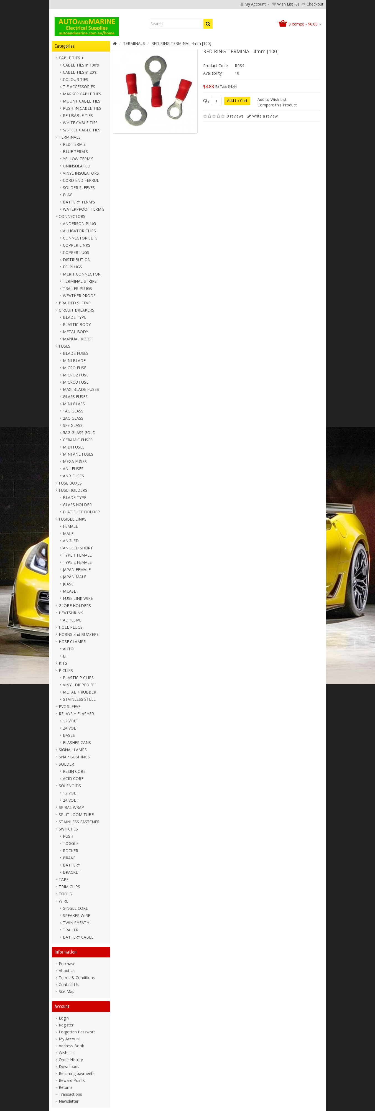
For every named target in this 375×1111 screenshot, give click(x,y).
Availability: (213, 73)
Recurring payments (77, 1073)
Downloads (69, 1066)
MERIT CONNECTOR (81, 274)
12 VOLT (70, 720)
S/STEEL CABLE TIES (81, 129)
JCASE (68, 584)
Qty (206, 100)
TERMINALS (70, 137)
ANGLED (71, 540)
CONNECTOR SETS (80, 238)
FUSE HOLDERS (73, 490)
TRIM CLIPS (69, 886)
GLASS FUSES (75, 396)
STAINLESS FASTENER (79, 821)
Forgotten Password (77, 1031)
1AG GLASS (73, 411)
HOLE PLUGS (71, 627)
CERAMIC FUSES (78, 439)
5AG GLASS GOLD (79, 432)
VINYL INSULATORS (81, 173)
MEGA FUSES (75, 461)
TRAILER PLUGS (77, 288)
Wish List (67, 1052)
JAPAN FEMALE (77, 569)
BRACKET (71, 872)
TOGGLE (70, 843)
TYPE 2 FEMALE (77, 562)
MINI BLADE (74, 360)
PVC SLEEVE (69, 706)
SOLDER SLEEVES (79, 187)
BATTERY (71, 865)
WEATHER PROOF (79, 295)
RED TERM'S (74, 144)
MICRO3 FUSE (75, 382)
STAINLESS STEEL (79, 699)
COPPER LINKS (76, 245)
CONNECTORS (72, 216)
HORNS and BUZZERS (79, 634)
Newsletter (68, 1101)
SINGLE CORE (75, 908)
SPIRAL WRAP (71, 807)
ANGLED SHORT (78, 548)
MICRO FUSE (74, 367)
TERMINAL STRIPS (80, 281)
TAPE (63, 879)
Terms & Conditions (77, 977)
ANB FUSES (73, 475)
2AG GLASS (73, 418)
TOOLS (65, 893)
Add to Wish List (272, 99)
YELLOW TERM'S (78, 158)
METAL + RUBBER (79, 692)
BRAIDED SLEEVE (74, 302)
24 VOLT (70, 728)
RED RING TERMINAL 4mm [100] (181, 43)
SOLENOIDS (70, 785)
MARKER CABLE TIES (82, 93)
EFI (65, 656)
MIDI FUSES (74, 447)
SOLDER (66, 764)
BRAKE (69, 857)
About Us (67, 970)
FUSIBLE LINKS (72, 519)
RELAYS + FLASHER (76, 713)
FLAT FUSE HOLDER (81, 511)
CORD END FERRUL (81, 180)
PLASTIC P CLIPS (78, 677)
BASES (69, 735)
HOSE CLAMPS (72, 641)
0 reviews (235, 116)
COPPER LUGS (76, 252)
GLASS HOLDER (77, 504)
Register (66, 1025)
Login (64, 1018)
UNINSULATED (76, 166)
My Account (69, 1038)
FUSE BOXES (70, 483)
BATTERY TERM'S (79, 202)
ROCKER (70, 850)
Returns (66, 1087)
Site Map (67, 991)
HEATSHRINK (71, 612)
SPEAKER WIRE (76, 915)
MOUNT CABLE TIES (81, 101)
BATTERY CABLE (78, 937)
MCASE (69, 591)
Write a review (265, 116)
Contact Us (69, 984)
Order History (71, 1059)
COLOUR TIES (75, 79)
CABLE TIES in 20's (80, 72)
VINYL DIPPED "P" (79, 684)
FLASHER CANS (77, 742)
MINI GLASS (74, 403)
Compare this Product (277, 105)
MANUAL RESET (77, 339)
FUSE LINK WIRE (78, 598)
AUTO (68, 648)
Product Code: (216, 65)
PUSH (68, 836)
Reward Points (72, 1080)
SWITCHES (68, 829)
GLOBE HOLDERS (75, 605)
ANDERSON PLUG (79, 223)
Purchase (67, 963)
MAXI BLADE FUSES (81, 389)
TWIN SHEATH (76, 922)
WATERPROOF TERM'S (83, 209)
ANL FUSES (73, 468)
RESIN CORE (74, 771)
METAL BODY (75, 331)
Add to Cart (237, 100)
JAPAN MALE (74, 576)
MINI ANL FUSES (78, 454)
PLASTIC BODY (77, 324)
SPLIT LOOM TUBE (76, 814)
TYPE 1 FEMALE (77, 555)
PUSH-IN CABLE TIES (82, 108)
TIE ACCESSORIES (79, 86)
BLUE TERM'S (75, 151)
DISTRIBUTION (77, 259)
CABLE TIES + (71, 57)
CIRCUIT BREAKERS (76, 310)
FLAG (68, 194)
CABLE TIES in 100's (81, 65)
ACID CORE (73, 778)
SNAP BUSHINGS (74, 757)
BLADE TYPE (74, 317)
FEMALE (70, 526)
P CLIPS (66, 670)
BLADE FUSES (75, 353)
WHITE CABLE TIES (80, 122)
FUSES (64, 346)
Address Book (71, 1045)
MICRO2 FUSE (75, 375)
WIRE (63, 901)
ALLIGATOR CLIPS (79, 230)
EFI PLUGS (72, 266)
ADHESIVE (72, 620)
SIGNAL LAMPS (73, 749)
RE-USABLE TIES (78, 115)
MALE (68, 533)
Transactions (70, 1094)
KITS (63, 663)
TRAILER (70, 929)
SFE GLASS (73, 425)
